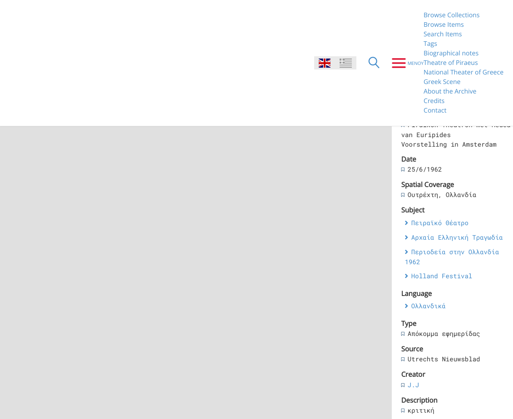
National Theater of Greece (463, 72)
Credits (434, 101)
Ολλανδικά (428, 305)
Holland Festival (441, 275)
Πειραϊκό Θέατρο (440, 222)
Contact (435, 110)
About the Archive (450, 91)
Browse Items (444, 24)
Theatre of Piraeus (451, 63)
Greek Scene (442, 82)
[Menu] (404, 63)
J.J (413, 384)
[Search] (374, 63)
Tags (430, 43)
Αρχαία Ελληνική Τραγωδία (457, 237)
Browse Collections (451, 15)
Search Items (443, 34)
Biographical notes (451, 53)
